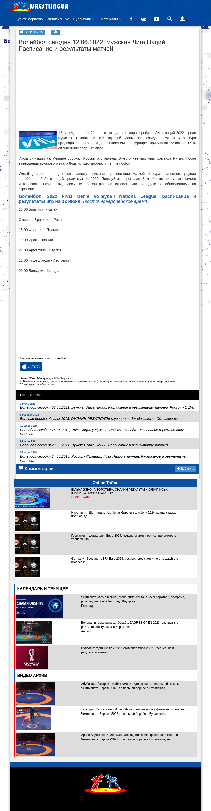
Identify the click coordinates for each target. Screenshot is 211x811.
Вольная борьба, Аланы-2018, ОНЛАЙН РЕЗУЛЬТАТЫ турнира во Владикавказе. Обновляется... (101, 417)
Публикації (82, 19)
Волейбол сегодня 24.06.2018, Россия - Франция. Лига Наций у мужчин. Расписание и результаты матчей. (103, 457)
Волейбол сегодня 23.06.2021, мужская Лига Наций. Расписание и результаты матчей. (94, 443)
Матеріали (109, 19)
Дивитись (55, 19)
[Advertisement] (57, 87)
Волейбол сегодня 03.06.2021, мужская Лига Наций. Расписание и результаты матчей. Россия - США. (107, 406)
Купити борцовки (30, 19)
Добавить (185, 468)
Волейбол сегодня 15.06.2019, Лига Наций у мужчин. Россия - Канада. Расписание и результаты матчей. (102, 430)
